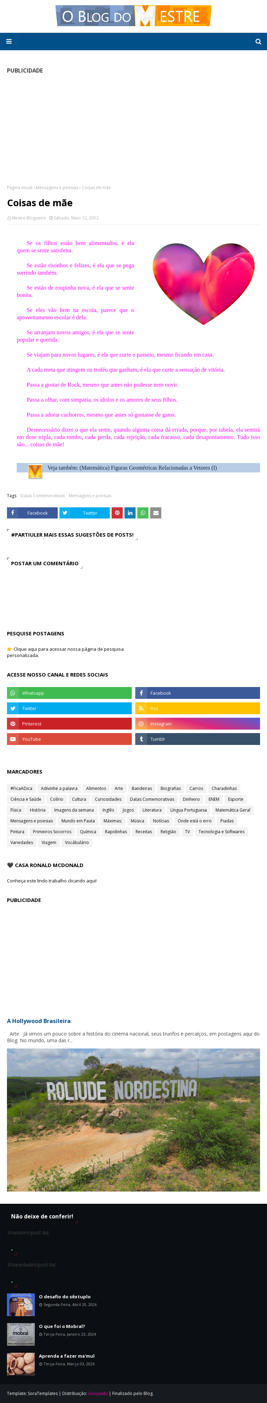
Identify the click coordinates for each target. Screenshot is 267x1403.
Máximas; (113, 821)
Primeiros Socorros (52, 832)
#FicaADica (21, 788)
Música (137, 821)
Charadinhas (224, 788)
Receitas (144, 832)
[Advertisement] (133, 129)
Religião (168, 832)
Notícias (161, 821)
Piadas (227, 821)
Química (88, 832)
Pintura (17, 832)
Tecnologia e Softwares (221, 832)
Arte (119, 788)
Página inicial (19, 188)
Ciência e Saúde (25, 799)
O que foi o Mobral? (62, 1326)
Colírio (56, 799)
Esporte (235, 799)
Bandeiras (142, 788)
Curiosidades (108, 799)
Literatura (152, 810)
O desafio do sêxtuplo (65, 1296)
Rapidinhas (116, 832)
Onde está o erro (195, 821)
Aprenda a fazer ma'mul (67, 1356)
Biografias (171, 788)
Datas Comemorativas (43, 496)
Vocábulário (77, 842)
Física (15, 810)
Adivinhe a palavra (59, 788)
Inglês (108, 810)
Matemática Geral (233, 810)
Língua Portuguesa (188, 810)
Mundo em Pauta (78, 821)
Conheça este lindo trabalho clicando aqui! (52, 881)
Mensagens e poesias (57, 188)
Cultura (79, 799)
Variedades (21, 842)
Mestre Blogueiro (29, 218)
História (38, 810)
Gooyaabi (98, 1393)
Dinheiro (191, 799)
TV (187, 832)
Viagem (49, 842)
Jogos (128, 810)
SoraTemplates (43, 1393)
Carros (196, 788)
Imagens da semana (74, 810)
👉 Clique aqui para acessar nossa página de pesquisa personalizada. (65, 652)
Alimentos (96, 788)
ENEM (214, 799)
